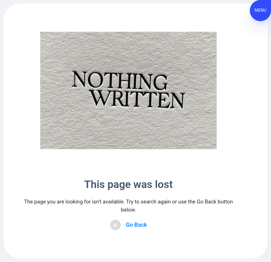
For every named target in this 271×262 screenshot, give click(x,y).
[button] (260, 10)
